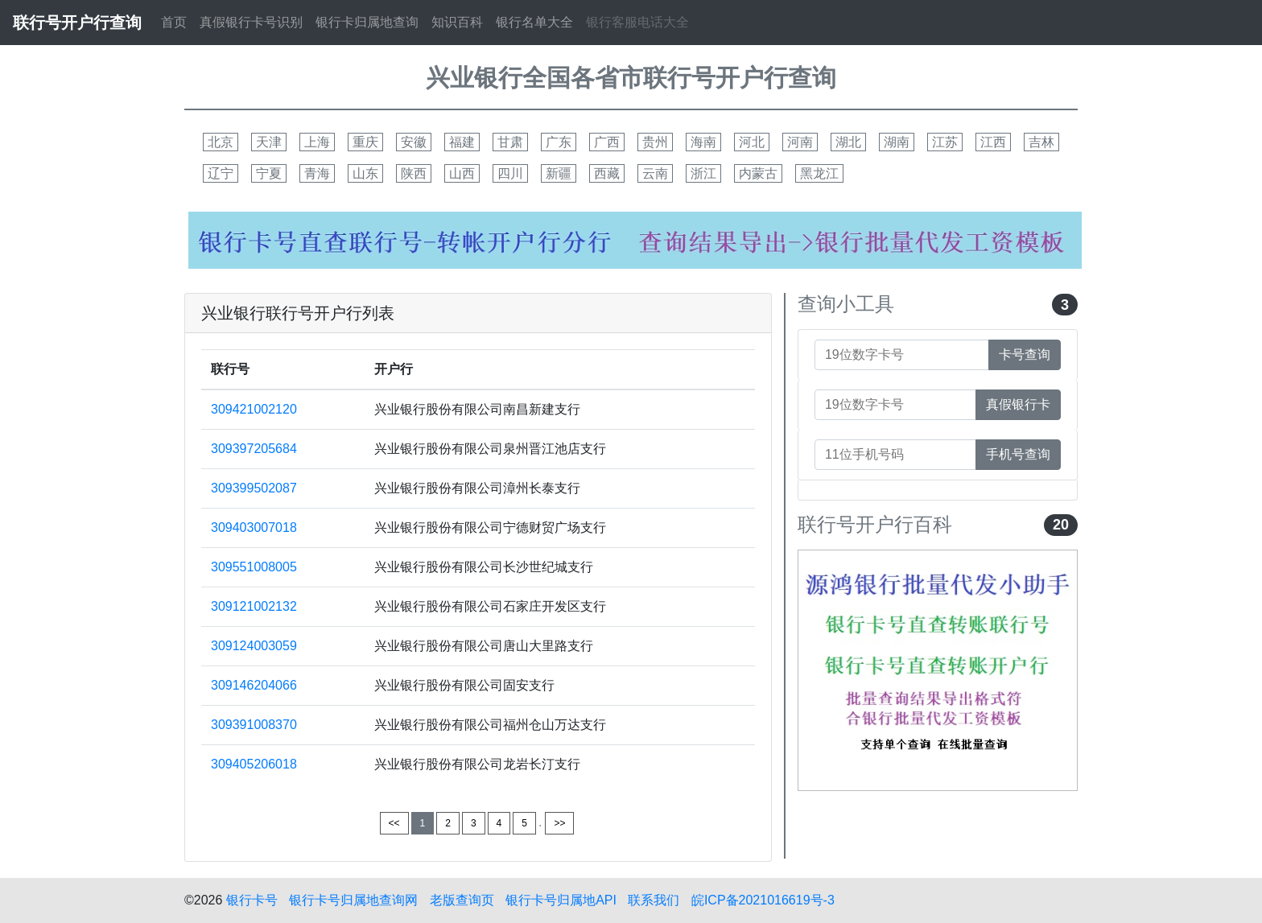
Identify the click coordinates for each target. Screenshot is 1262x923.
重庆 (365, 142)
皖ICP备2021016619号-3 (763, 900)
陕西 (414, 173)
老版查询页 (462, 900)
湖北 (848, 142)
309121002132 (254, 606)
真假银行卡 (1018, 404)
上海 (317, 142)
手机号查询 (1018, 454)
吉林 (1041, 142)
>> (559, 823)
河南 (800, 142)
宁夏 (269, 173)
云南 (655, 173)
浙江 (703, 173)
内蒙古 (758, 173)
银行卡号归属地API (561, 900)
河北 (752, 142)
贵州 (655, 142)
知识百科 (457, 22)
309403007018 (254, 527)
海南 (703, 142)
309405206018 (254, 764)
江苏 (945, 142)
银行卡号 (252, 900)
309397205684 (254, 448)
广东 (558, 142)
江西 (993, 142)
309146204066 (254, 685)
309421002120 (254, 409)
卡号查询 (1024, 354)
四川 (510, 173)
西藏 (607, 173)
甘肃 (510, 142)
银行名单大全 (534, 22)
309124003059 (254, 646)
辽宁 (220, 173)
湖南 (896, 142)
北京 (220, 142)
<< (394, 823)
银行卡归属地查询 (367, 22)
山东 (365, 173)
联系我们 (653, 900)
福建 (462, 142)
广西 (607, 142)
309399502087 (254, 488)
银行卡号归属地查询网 (353, 900)
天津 (269, 142)
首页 (174, 22)
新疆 (558, 173)
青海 (317, 173)
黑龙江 (819, 173)
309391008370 (254, 724)
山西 (462, 173)
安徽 (414, 142)
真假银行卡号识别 (251, 22)
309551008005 (254, 567)
